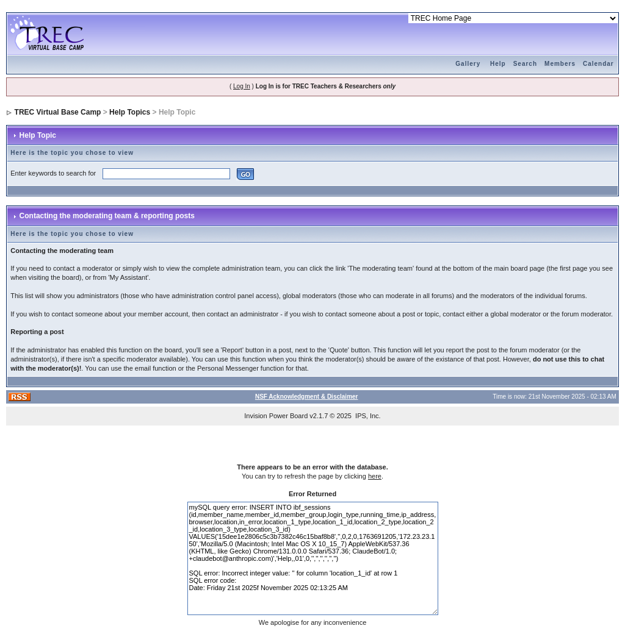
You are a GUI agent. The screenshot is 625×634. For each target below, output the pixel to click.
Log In (241, 86)
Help (498, 63)
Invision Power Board (276, 415)
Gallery (467, 63)
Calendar (598, 63)
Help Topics (129, 112)
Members (560, 63)
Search (525, 63)
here (374, 476)
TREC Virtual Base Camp (58, 112)
